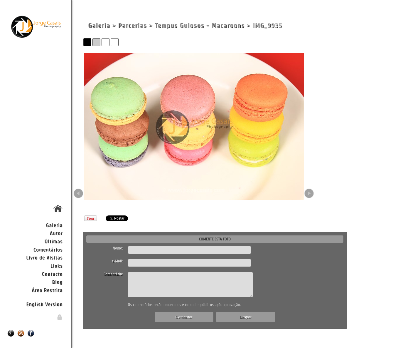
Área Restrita (47, 290)
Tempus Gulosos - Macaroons (200, 25)
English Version (44, 304)
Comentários (48, 249)
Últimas (53, 241)
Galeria (54, 225)
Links (56, 265)
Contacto (52, 274)
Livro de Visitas (44, 257)
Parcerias (132, 25)
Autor (56, 233)
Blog (57, 282)
